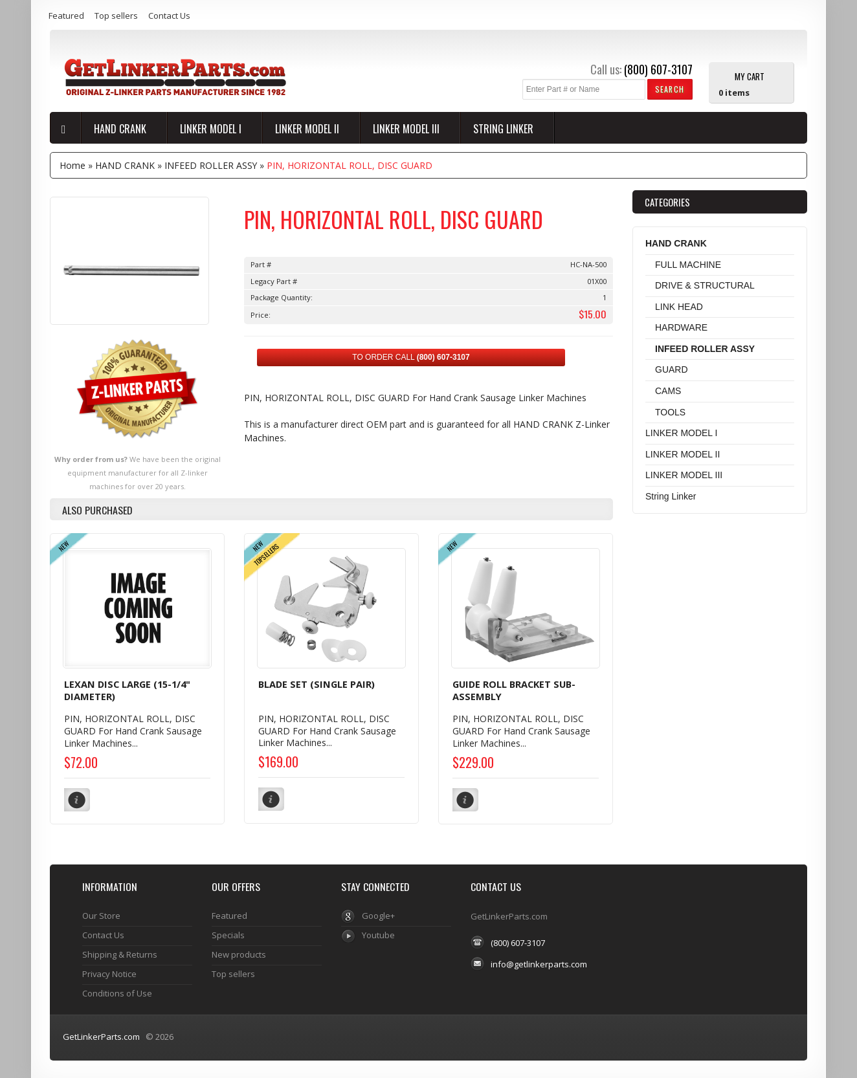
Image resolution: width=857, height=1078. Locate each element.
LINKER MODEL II (308, 129)
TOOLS (670, 412)
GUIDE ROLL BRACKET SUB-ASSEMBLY (513, 690)
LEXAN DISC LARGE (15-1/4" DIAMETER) (127, 690)
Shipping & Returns (119, 953)
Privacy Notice (109, 972)
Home (72, 165)
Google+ (378, 914)
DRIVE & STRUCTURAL (705, 285)
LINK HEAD (679, 307)
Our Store (101, 914)
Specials (228, 934)
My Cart (749, 76)
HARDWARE (681, 327)
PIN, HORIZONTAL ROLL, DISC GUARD (349, 165)
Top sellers (116, 15)
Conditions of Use (117, 992)
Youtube (378, 934)
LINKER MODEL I (212, 129)
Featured (66, 15)
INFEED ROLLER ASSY (210, 165)
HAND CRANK (121, 129)
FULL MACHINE (688, 264)
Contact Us (169, 15)
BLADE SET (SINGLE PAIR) (316, 683)
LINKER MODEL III (407, 129)
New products (239, 953)
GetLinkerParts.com (101, 1035)
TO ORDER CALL (410, 357)
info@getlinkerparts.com (539, 962)
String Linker (504, 129)
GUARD (671, 369)
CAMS (668, 391)
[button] (669, 89)
